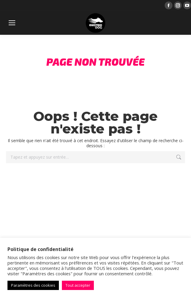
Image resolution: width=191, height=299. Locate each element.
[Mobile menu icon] (12, 23)
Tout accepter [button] (77, 285)
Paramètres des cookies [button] (33, 285)
